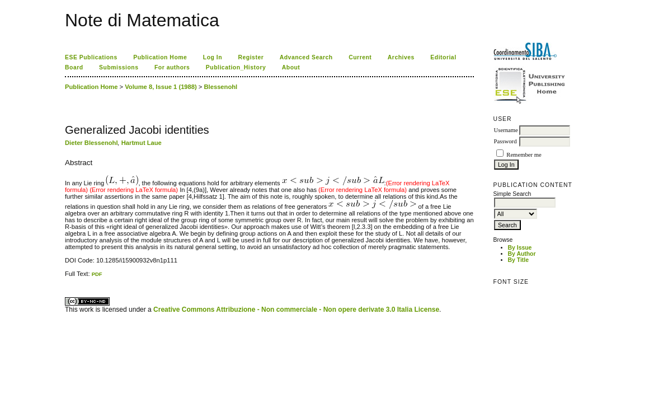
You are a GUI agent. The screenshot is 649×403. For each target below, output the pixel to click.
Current (360, 57)
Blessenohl (221, 86)
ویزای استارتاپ (68, 277)
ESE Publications (91, 57)
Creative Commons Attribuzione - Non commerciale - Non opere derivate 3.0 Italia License (296, 309)
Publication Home (160, 57)
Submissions (118, 67)
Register (251, 57)
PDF (97, 274)
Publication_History (236, 67)
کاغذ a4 (66, 277)
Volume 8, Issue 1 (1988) (161, 86)
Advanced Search (306, 57)
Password (505, 141)
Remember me (523, 155)
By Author (522, 254)
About (291, 67)
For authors (172, 67)
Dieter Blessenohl (91, 142)
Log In (212, 57)
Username (506, 130)
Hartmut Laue (141, 142)
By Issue (520, 248)
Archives (401, 57)
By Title (518, 260)
